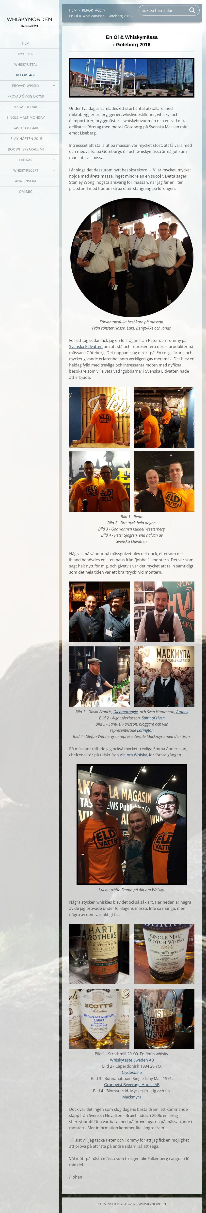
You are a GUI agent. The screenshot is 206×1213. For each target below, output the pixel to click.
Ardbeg (182, 712)
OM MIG (25, 191)
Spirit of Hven (153, 718)
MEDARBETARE (26, 106)
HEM (26, 43)
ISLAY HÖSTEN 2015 (26, 138)
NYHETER (25, 53)
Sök (192, 10)
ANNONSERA (25, 181)
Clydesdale (132, 1072)
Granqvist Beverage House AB (131, 1084)
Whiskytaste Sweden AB (132, 1060)
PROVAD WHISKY (25, 85)
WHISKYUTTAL (25, 64)
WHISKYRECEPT (25, 170)
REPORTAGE (26, 75)
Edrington (145, 730)
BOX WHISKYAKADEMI (26, 149)
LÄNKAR (25, 159)
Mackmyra (132, 1097)
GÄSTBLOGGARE (26, 128)
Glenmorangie (125, 712)
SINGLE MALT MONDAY (26, 117)
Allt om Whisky (133, 755)
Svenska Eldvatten (86, 346)
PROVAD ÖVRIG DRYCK (25, 96)
